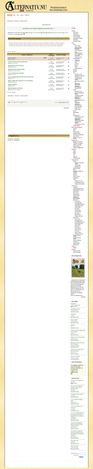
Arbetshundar (76, 115)
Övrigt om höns (78, 57)
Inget (59, 45)
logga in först (33, 32)
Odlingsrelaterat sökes (78, 190)
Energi (74, 161)
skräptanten (17, 140)
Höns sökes (77, 201)
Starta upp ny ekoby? (18, 73)
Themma (14, 74)
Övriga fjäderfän (78, 68)
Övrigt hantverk (76, 158)
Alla (61, 45)
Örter (74, 179)
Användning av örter (79, 182)
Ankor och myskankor (77, 60)
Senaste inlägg (61, 55)
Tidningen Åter (29, 10)
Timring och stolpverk (78, 143)
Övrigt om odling (77, 41)
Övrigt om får (78, 88)
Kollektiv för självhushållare (76, 198)
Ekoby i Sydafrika (12, 84)
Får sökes (77, 208)
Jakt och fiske (76, 176)
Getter (74, 90)
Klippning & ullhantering (77, 84)
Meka (74, 169)
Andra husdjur (76, 125)
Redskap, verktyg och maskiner (78, 172)
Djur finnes (75, 217)
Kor (74, 114)
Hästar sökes (78, 214)
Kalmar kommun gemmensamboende (17, 61)
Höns (74, 44)
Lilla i (13, 78)
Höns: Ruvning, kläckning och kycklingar (78, 48)
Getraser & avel (78, 91)
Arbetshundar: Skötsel (78, 122)
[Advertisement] (38, 121)
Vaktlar (76, 66)
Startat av (30, 55)
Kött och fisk (76, 136)
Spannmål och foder (77, 38)
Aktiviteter (75, 187)
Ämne (23, 55)
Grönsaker (75, 33)
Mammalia (14, 66)
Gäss (76, 62)
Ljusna (13, 85)
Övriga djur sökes (79, 216)
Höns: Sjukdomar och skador (79, 55)
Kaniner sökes (78, 211)
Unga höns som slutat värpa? (78, 337)
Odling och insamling (79, 184)
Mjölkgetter (77, 102)
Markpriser (73, 303)
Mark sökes (75, 193)
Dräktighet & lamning (79, 75)
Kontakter (75, 241)
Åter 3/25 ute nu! (46, 24)
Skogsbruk (75, 178)
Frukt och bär (76, 131)
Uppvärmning (76, 146)
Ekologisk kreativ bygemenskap (16, 69)
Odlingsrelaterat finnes (78, 188)
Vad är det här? (12, 58)
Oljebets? (73, 325)
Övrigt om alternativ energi (79, 163)
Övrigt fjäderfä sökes (79, 204)
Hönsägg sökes (78, 202)
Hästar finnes (78, 232)
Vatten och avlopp (77, 144)
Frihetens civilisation (16, 89)
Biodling (75, 69)
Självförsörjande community (15, 88)
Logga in (73, 371)
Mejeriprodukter (76, 133)
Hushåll (75, 173)
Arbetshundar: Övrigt (79, 124)
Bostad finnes (76, 196)
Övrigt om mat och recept (77, 138)
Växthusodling (76, 35)
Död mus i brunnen (75, 356)
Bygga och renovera (77, 141)
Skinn (74, 150)
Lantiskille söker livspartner (77, 394)
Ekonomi (75, 175)
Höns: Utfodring (78, 50)
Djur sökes (75, 199)
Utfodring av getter (79, 95)
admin (13, 59)
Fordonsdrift (77, 165)
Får (74, 72)
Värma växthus (74, 319)
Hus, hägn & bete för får (79, 82)
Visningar (51, 55)
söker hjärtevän (77, 380)
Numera (10, 140)
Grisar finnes (78, 225)
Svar (51, 54)
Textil (74, 153)
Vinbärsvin (73, 314)
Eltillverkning (78, 166)
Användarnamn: (74, 453)
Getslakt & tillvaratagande (78, 104)
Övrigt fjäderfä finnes (79, 222)
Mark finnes (76, 191)
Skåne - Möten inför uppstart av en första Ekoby (20, 80)
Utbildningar (76, 244)
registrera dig (74, 372)
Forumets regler (77, 252)
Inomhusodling (76, 36)
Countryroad (14, 63)
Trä (74, 155)
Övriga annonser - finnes (77, 238)
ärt (12, 140)
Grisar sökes (78, 207)
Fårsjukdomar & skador (78, 79)
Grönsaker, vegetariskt (78, 134)
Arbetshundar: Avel (79, 116)
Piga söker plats (74, 440)
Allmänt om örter (78, 181)
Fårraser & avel (78, 74)
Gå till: (56, 102)
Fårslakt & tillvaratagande (78, 86)
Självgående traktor (75, 309)
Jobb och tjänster (77, 240)
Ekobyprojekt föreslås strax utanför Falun (23, 76)
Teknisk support (76, 251)
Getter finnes (78, 108)
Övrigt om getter (78, 106)
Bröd (74, 130)
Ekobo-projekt (76, 243)
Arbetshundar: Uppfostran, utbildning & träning (79, 119)
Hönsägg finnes (78, 220)
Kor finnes (77, 230)
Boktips (75, 247)
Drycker (75, 128)
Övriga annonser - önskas (77, 236)
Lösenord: (76, 455)
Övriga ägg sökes (79, 205)
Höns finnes (77, 219)
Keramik (75, 156)
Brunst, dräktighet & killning (79, 93)
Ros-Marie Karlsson (16, 70)
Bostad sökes (76, 194)
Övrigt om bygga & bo (78, 147)
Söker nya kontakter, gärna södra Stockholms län (77, 387)
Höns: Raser (78, 45)
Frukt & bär (75, 32)
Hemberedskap (76, 168)
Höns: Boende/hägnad (78, 53)
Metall (74, 152)
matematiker (60, 78)
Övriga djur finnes (79, 233)
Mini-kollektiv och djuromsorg (15, 65)
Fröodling (75, 39)
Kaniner (75, 71)
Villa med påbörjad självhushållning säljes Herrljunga (77, 424)
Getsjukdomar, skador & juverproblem (78, 97)
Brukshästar (76, 112)
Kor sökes (77, 213)
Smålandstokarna (61, 74)
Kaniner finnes (78, 229)
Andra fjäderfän (76, 58)
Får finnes (77, 226)
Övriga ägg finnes (79, 223)
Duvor (76, 65)
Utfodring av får (78, 77)
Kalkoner (77, 64)
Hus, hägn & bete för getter (79, 101)
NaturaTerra (14, 82)
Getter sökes (78, 109)
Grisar (74, 111)
